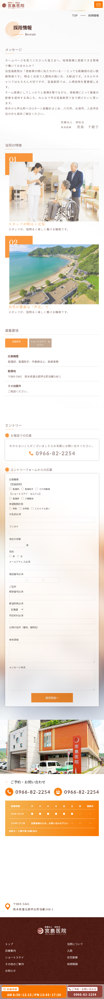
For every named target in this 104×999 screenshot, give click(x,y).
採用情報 (93, 15)
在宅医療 (72, 957)
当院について (75, 944)
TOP (75, 15)
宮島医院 (16, 341)
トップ (9, 944)
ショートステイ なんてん (40, 343)
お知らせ (10, 971)
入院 (69, 951)
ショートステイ (14, 957)
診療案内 (10, 951)
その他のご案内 (14, 964)
